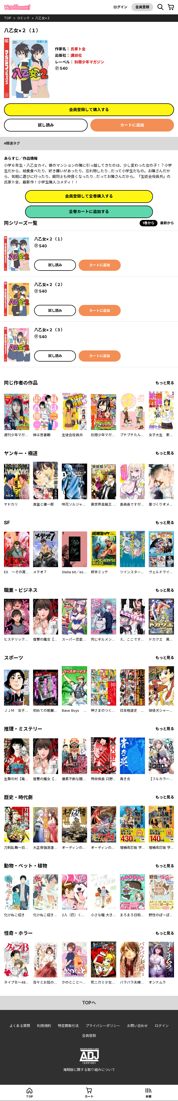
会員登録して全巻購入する (89, 196)
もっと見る (164, 382)
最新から (167, 223)
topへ (89, 1002)
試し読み (46, 125)
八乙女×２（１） (49, 239)
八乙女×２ (42, 18)
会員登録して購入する (89, 109)
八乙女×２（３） (49, 329)
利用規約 (44, 1026)
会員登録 (142, 7)
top (7, 18)
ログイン (120, 7)
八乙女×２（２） (49, 284)
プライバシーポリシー (103, 1026)
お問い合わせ (137, 1026)
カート (89, 1096)
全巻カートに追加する (89, 211)
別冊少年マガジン (89, 62)
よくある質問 (19, 1026)
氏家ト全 (78, 49)
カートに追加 (132, 125)
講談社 (76, 55)
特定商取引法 (68, 1026)
